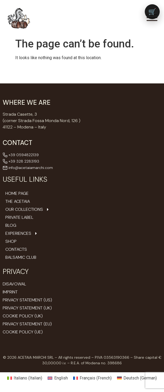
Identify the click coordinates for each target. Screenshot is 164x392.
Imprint (10, 292)
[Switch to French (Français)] (92, 378)
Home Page (17, 193)
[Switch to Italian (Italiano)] (25, 378)
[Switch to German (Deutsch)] (136, 378)
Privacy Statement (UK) (27, 308)
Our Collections (27, 209)
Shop (11, 241)
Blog (10, 225)
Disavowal (14, 284)
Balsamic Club (20, 257)
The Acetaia (17, 201)
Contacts (16, 249)
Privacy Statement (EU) (27, 324)
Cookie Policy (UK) (23, 316)
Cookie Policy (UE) (23, 332)
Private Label (19, 217)
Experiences (21, 233)
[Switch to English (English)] (57, 378)
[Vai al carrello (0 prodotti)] (152, 11)
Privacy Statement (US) (27, 300)
